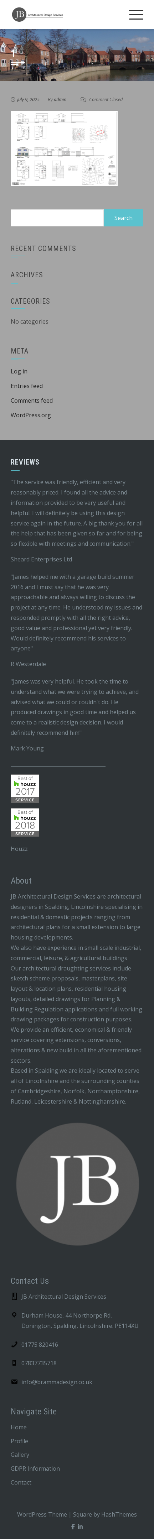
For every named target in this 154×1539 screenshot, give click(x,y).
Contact (21, 1482)
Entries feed (27, 386)
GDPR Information (35, 1468)
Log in (19, 371)
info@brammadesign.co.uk (56, 1382)
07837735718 (39, 1363)
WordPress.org (31, 415)
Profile (19, 1441)
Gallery (20, 1455)
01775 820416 (39, 1345)
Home (19, 1427)
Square (82, 1514)
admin (60, 99)
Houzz (19, 849)
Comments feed (32, 400)
